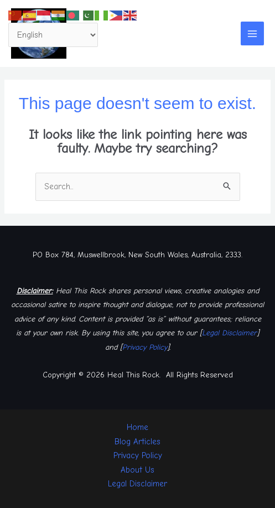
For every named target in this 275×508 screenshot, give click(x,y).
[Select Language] (53, 35)
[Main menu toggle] (252, 33)
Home (137, 427)
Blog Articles (137, 442)
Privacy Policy (144, 347)
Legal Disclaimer (229, 333)
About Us (137, 470)
